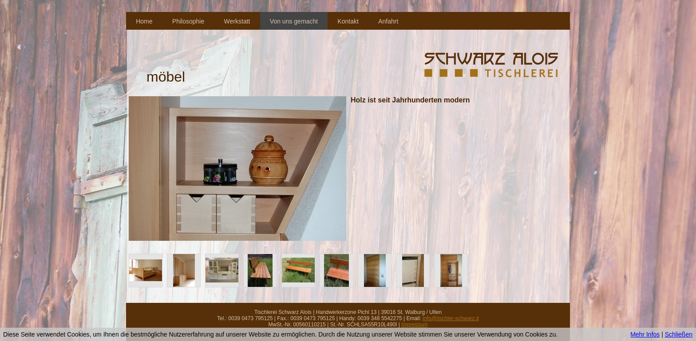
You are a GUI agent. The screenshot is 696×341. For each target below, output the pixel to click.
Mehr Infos (645, 334)
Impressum (414, 324)
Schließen (678, 334)
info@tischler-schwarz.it (451, 318)
